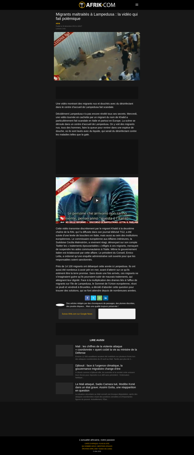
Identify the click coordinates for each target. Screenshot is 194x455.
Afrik (58, 23)
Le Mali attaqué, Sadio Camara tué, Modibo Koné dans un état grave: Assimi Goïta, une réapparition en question (105, 387)
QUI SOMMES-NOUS (89, 446)
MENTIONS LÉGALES (104, 446)
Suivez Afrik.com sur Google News (77, 314)
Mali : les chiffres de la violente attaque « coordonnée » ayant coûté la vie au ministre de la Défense (106, 349)
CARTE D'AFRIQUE (91, 443)
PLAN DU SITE (104, 443)
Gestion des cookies (105, 449)
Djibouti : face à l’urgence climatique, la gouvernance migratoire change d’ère (99, 367)
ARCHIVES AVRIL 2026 (89, 449)
